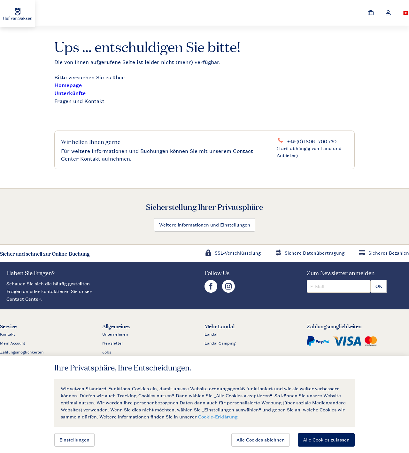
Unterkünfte (70, 93)
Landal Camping (219, 343)
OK (378, 286)
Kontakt (7, 334)
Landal (211, 334)
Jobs (106, 352)
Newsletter (112, 343)
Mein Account (12, 343)
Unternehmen (115, 334)
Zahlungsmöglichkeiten (21, 352)
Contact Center (23, 299)
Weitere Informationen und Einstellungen (204, 225)
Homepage (68, 85)
